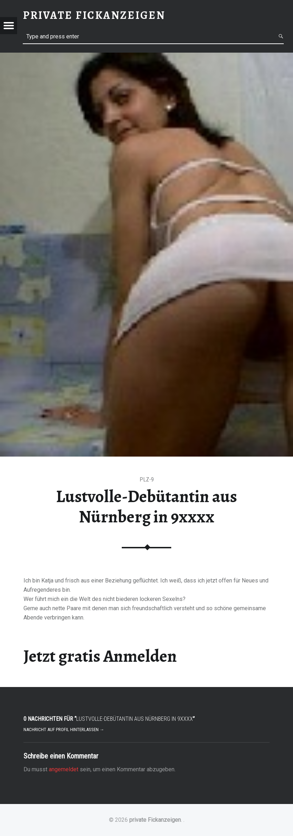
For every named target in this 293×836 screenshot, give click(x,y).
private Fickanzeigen (155, 819)
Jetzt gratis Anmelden (100, 656)
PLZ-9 (147, 479)
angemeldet (63, 769)
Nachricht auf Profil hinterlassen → (63, 729)
